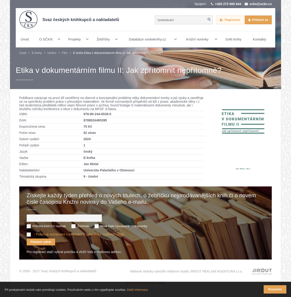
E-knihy (37, 53)
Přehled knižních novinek (49, 226)
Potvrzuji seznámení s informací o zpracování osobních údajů (80, 234)
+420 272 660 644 (228, 4)
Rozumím (275, 289)
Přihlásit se (260, 20)
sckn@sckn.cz (261, 4)
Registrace (232, 20)
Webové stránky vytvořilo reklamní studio (186, 271)
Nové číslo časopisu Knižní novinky (123, 226)
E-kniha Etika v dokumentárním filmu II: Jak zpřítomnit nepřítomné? (118, 53)
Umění (51, 53)
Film (65, 53)
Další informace (137, 289)
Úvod (22, 53)
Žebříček (83, 226)
